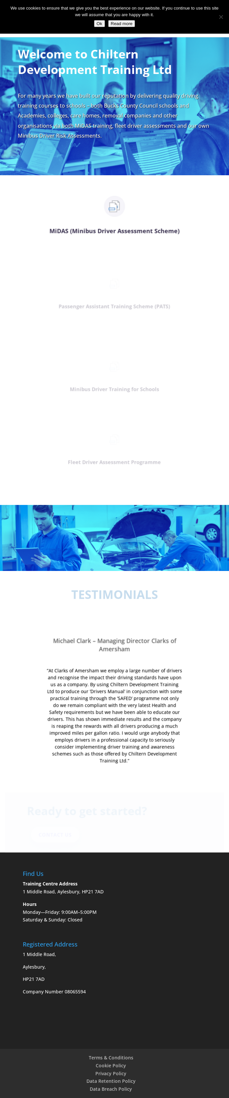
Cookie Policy (111, 1065)
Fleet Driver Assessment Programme (114, 463)
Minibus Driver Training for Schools (114, 390)
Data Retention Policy (111, 1081)
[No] (220, 17)
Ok (99, 23)
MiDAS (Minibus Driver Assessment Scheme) (114, 231)
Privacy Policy (110, 1073)
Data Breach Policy (111, 1089)
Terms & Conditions (111, 1057)
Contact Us (57, 835)
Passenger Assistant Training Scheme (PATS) (114, 307)
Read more (122, 23)
